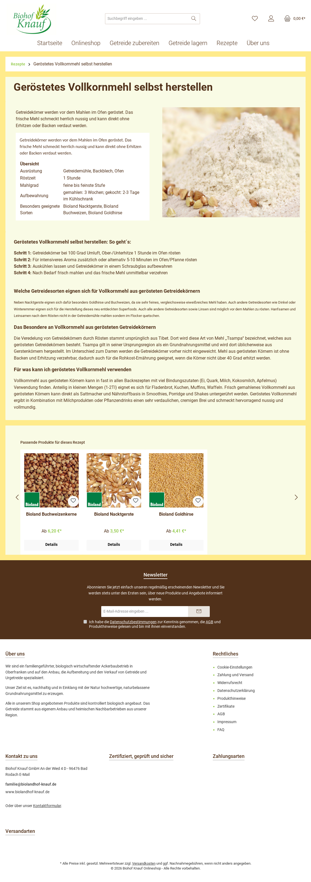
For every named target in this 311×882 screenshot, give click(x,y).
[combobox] (146, 18)
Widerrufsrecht (229, 683)
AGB (209, 622)
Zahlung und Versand (235, 675)
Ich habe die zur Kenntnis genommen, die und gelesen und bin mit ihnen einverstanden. (155, 624)
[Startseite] (52, 43)
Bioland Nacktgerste (114, 514)
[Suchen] (194, 18)
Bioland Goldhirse (176, 514)
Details (51, 544)
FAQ (220, 729)
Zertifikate (225, 706)
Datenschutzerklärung (236, 690)
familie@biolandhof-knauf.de (30, 784)
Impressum (226, 722)
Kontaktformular (47, 806)
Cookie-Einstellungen (234, 667)
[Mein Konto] (271, 18)
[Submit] (199, 611)
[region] (157, 497)
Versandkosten (144, 863)
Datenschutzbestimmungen (133, 622)
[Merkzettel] (255, 18)
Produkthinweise (103, 626)
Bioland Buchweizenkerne (51, 514)
